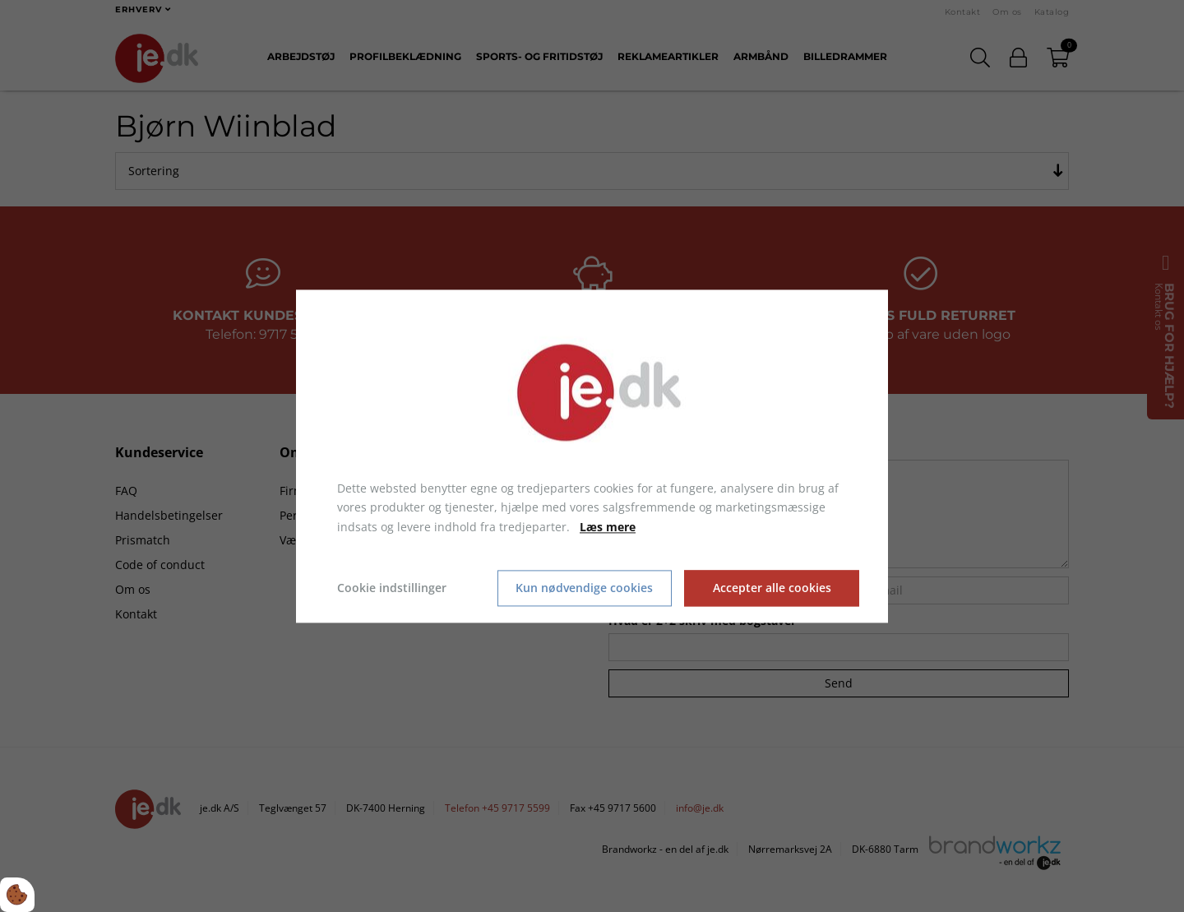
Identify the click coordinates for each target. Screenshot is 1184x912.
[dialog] (592, 456)
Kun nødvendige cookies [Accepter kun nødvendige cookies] (584, 588)
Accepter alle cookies (772, 588)
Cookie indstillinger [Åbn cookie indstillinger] (391, 587)
